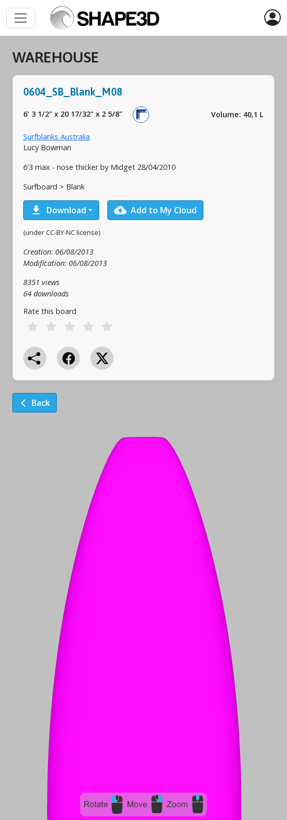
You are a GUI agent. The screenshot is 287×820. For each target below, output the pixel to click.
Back (34, 403)
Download (58, 210)
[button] (272, 18)
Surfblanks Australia (56, 136)
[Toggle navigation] (20, 18)
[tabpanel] (143, 238)
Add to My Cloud (155, 210)
